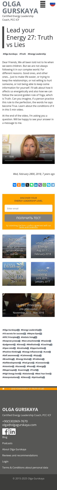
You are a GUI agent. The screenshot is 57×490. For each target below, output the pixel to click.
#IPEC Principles (11, 337)
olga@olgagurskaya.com (19, 425)
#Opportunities (38, 348)
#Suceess (20, 366)
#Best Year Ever (43, 374)
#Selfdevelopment (12, 363)
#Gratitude (23, 348)
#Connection (42, 363)
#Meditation (33, 344)
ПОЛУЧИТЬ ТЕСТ (28, 218)
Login (5, 461)
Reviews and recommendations (20, 455)
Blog (4, 437)
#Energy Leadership (37, 54)
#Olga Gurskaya (10, 54)
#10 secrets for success (14, 333)
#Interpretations (11, 377)
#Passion (46, 341)
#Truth (22, 54)
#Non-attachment (31, 341)
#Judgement (9, 344)
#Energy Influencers (32, 352)
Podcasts (7, 443)
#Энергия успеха (11, 341)
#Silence (25, 377)
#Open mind (9, 348)
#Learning (23, 370)
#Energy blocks (23, 359)
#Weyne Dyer (34, 333)
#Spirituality (38, 377)
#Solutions (28, 374)
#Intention (8, 366)
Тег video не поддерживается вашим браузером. (28, 149)
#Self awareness (11, 355)
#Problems (38, 359)
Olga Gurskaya (19, 7)
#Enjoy (37, 355)
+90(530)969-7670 (15, 421)
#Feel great (28, 363)
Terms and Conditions (28, 227)
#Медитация (10, 370)
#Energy (41, 366)
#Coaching (46, 344)
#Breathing (9, 359)
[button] (42, 4)
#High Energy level (12, 374)
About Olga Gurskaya (14, 449)
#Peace (31, 366)
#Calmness (26, 355)
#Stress (21, 344)
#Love (47, 352)
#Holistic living (29, 337)
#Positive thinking (12, 352)
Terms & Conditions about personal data (25, 467)
